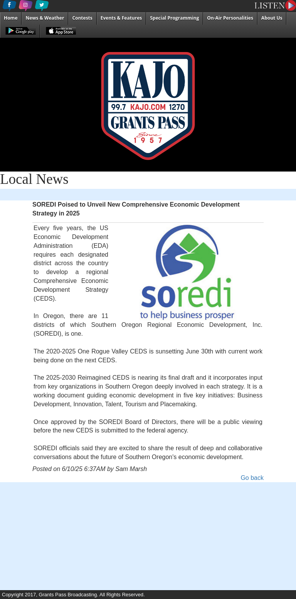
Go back (252, 477)
